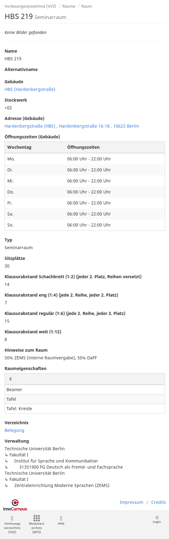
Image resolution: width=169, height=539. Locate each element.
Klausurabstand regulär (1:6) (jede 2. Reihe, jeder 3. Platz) (65, 313)
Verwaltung (17, 441)
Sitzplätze (15, 258)
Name (11, 51)
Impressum (131, 502)
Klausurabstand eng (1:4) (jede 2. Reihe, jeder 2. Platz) (61, 295)
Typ (8, 240)
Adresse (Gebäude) (24, 118)
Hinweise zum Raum (26, 350)
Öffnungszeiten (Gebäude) (32, 137)
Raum (86, 6)
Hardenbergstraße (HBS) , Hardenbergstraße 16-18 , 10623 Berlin (72, 126)
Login (157, 519)
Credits (158, 502)
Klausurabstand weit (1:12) (33, 332)
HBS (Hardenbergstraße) (30, 89)
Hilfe (61, 520)
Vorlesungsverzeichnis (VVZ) (30, 6)
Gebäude (14, 81)
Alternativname (21, 69)
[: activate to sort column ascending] (85, 379)
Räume (68, 6)
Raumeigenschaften (25, 368)
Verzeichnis (16, 422)
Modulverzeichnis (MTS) (36, 524)
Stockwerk (16, 100)
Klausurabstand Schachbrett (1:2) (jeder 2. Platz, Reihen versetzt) (73, 276)
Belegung (14, 430)
